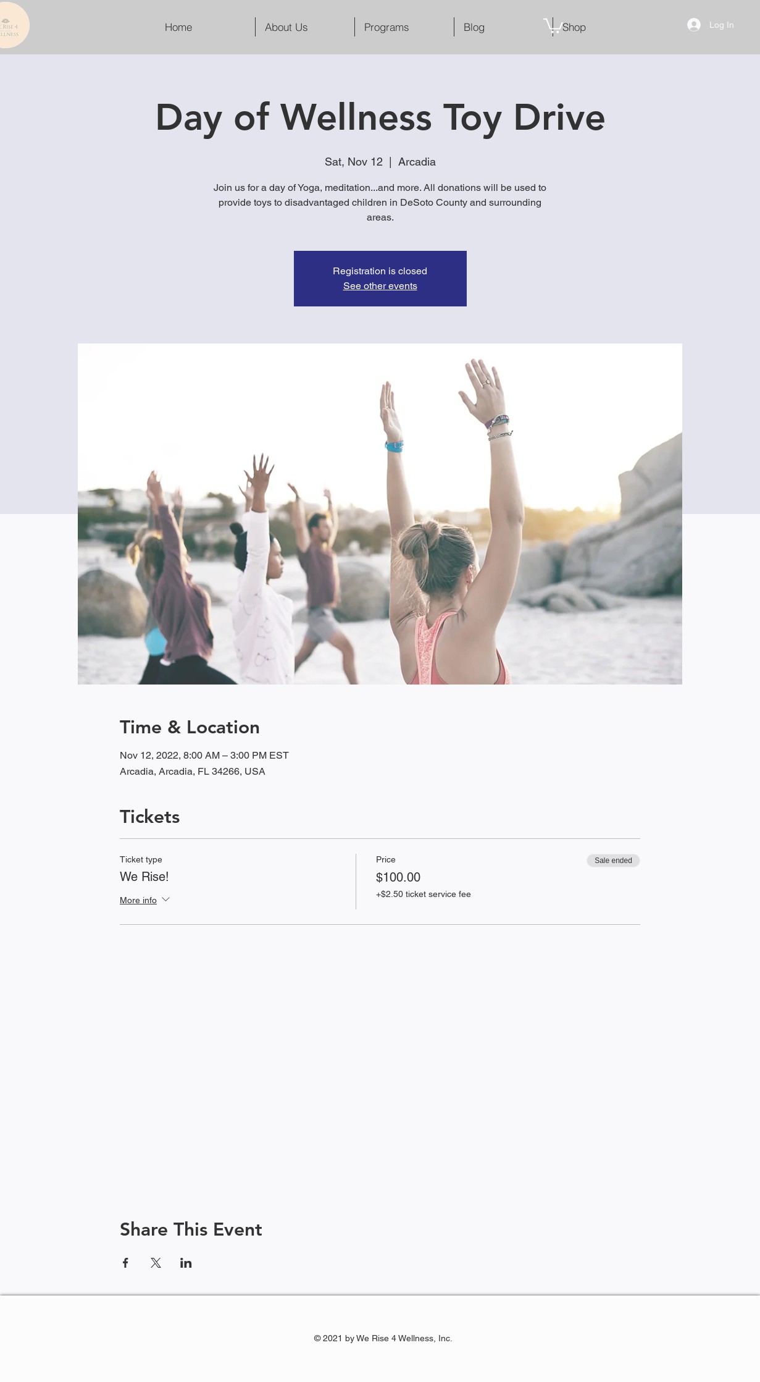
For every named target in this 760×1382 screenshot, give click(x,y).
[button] (553, 25)
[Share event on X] (156, 1263)
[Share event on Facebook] (126, 1263)
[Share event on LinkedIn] (186, 1263)
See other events (380, 286)
